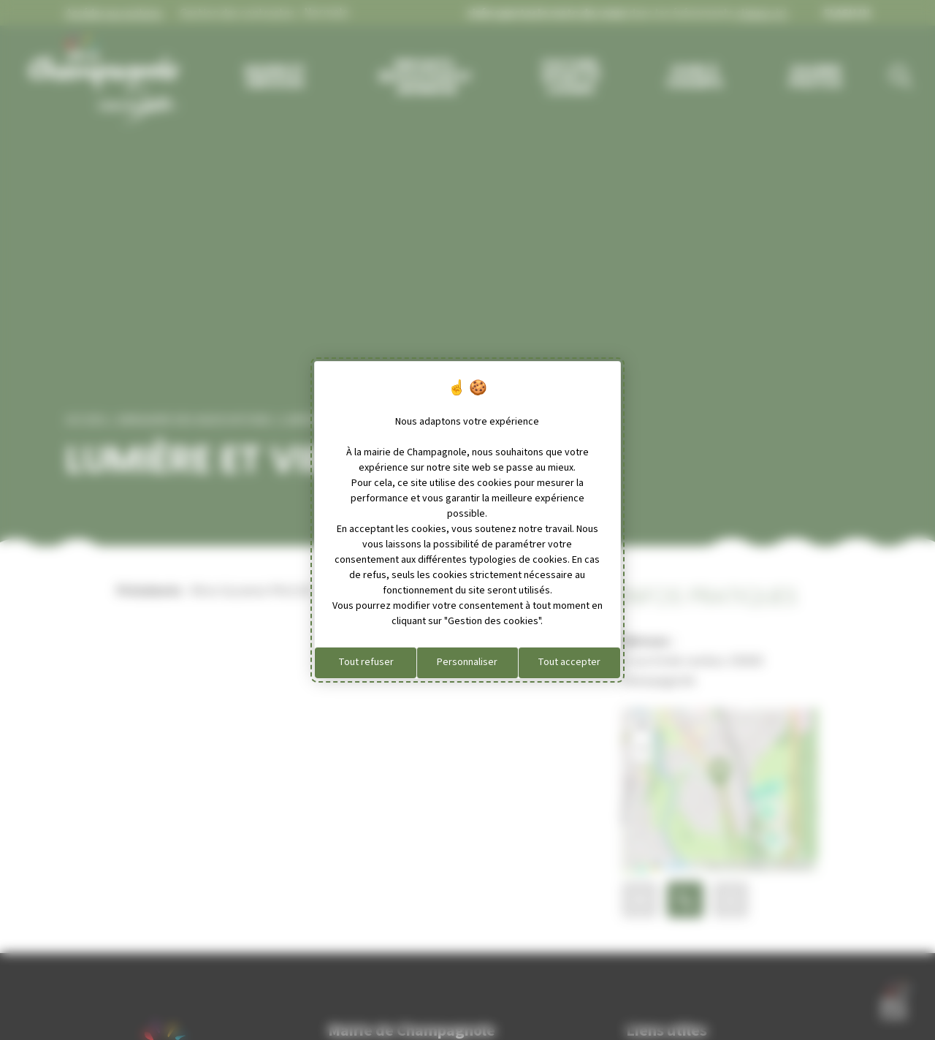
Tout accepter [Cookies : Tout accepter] (569, 662)
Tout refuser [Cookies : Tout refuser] (366, 662)
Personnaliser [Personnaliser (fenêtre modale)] (467, 662)
